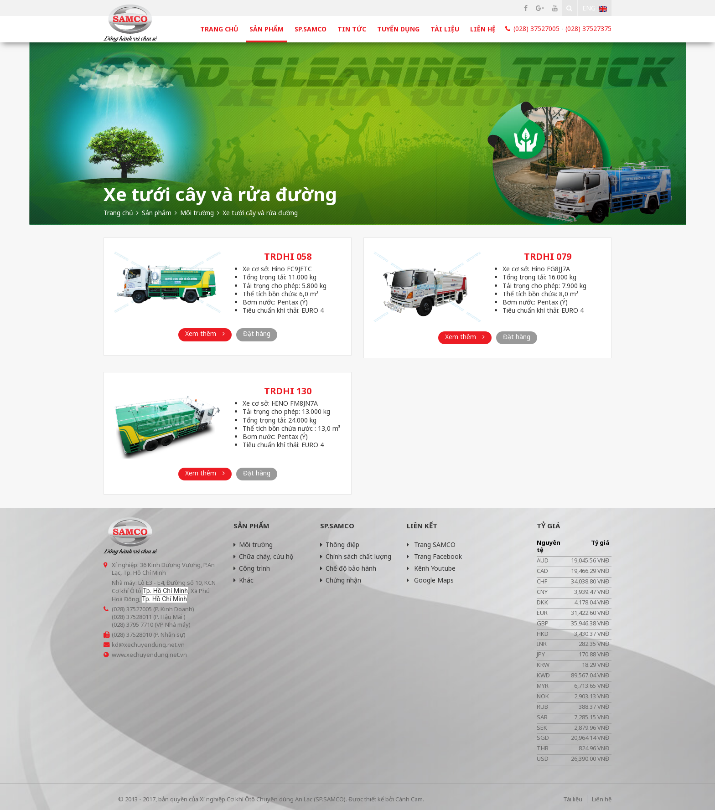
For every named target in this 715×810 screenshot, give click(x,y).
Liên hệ (483, 29)
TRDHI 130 (287, 391)
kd (115, 644)
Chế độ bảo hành (348, 568)
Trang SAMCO (431, 544)
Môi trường (253, 544)
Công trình (251, 568)
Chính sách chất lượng (355, 556)
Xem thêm (205, 333)
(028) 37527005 (536, 28)
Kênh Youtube (431, 568)
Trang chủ (219, 29)
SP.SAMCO (310, 29)
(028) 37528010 (132, 634)
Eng (594, 8)
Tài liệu (444, 29)
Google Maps (430, 580)
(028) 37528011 (132, 617)
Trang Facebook (434, 556)
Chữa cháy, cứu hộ (263, 556)
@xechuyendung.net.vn (152, 644)
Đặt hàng (256, 333)
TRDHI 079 (547, 256)
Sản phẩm (266, 29)
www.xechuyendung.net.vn (149, 654)
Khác (243, 580)
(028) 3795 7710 (132, 624)
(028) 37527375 (588, 28)
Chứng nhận (340, 580)
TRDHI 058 (287, 256)
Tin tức (351, 29)
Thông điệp (339, 544)
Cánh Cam (409, 799)
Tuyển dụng (398, 29)
